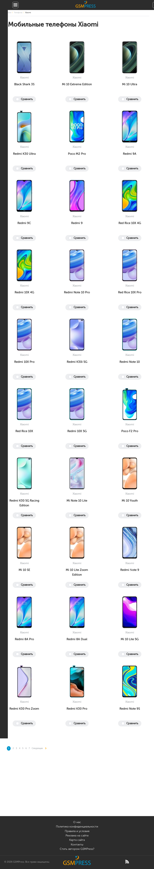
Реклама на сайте (77, 835)
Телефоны (18, 13)
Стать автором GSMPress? (77, 849)
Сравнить (27, 99)
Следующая (39, 748)
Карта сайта (77, 840)
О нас (77, 822)
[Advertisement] (77, 788)
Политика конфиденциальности (77, 826)
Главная (8, 13)
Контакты (77, 844)
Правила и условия (77, 831)
